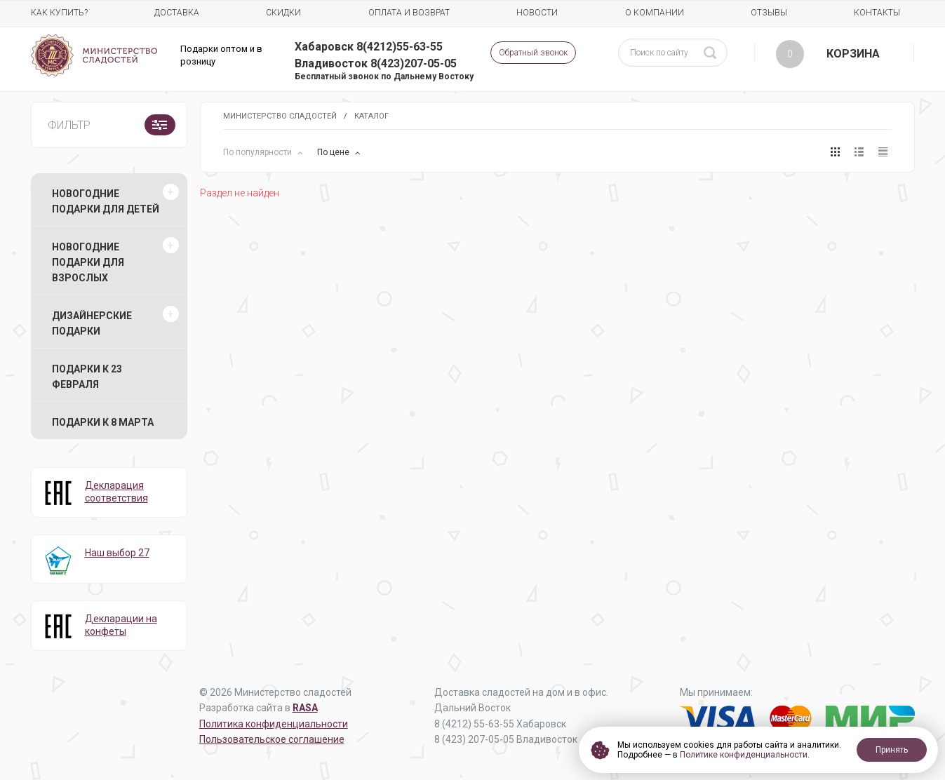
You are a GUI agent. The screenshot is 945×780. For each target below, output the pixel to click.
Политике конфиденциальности (743, 755)
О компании (654, 13)
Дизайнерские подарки (92, 323)
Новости (537, 13)
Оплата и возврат (409, 13)
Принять (892, 750)
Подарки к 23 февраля (87, 376)
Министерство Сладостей (280, 116)
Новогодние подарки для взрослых (88, 262)
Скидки (283, 13)
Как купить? (59, 13)
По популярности (258, 152)
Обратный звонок (533, 53)
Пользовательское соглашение (271, 739)
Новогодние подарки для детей (105, 201)
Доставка (176, 13)
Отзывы (769, 13)
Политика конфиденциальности (273, 723)
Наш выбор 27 (117, 552)
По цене (334, 152)
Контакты (877, 13)
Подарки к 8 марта (103, 422)
